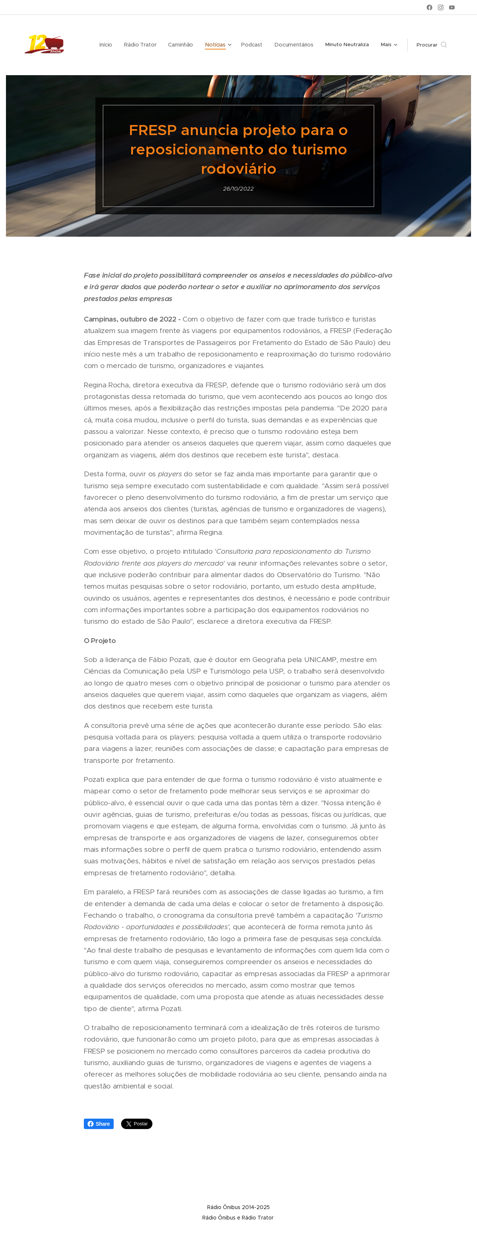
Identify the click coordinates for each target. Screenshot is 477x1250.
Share (99, 1124)
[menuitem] (114, 45)
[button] (431, 45)
